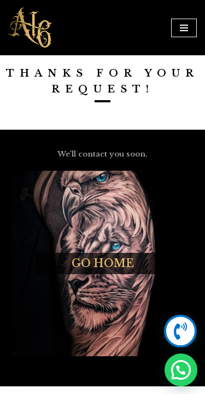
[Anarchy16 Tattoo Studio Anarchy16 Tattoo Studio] (30, 28)
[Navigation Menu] (184, 28)
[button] (181, 370)
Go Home (103, 263)
